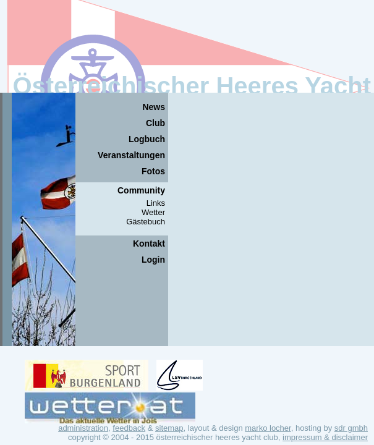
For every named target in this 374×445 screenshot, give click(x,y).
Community (141, 190)
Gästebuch (145, 221)
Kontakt (149, 243)
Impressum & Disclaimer (325, 437)
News (153, 107)
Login (153, 260)
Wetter (153, 212)
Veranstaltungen (131, 155)
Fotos (153, 171)
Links (156, 203)
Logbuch (147, 139)
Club (155, 123)
